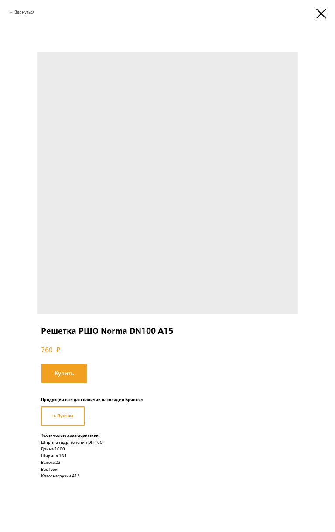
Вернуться (24, 12)
